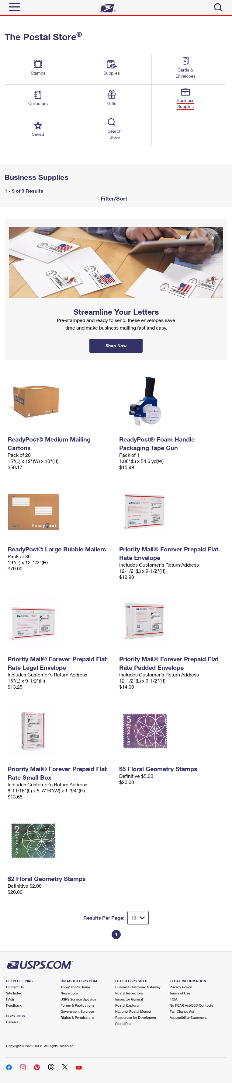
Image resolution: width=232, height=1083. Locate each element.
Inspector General (129, 999)
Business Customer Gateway (138, 987)
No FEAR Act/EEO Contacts (191, 1005)
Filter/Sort (113, 198)
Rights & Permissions (77, 1017)
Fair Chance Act (182, 1011)
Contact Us (15, 987)
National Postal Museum (134, 1011)
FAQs (10, 999)
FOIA (173, 999)
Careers (12, 1022)
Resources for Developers (135, 1017)
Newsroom (69, 993)
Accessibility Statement (188, 1017)
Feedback (14, 1005)
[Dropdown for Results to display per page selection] (138, 917)
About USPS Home (75, 987)
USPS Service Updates (78, 999)
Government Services (77, 1011)
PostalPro (123, 1023)
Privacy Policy (181, 987)
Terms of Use (180, 993)
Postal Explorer (127, 1005)
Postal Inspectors (129, 993)
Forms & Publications (77, 1005)
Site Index (14, 993)
